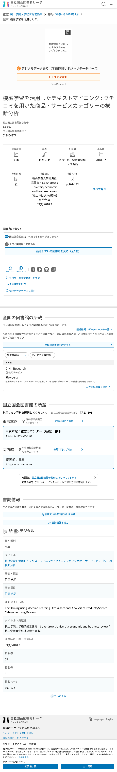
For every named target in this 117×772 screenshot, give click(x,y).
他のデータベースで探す (20, 290)
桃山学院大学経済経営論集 (26, 14)
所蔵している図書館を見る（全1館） (58, 251)
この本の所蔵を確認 (98, 387)
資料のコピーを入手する (16, 738)
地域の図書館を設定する (79, 345)
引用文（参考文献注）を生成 (23, 278)
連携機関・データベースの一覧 (94, 329)
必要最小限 (31, 766)
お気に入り (10, 269)
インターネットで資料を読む (18, 732)
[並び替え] (16, 355)
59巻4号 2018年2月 (67, 14)
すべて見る (99, 189)
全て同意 (87, 766)
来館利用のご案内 (70, 421)
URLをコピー (21, 269)
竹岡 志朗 (10, 594)
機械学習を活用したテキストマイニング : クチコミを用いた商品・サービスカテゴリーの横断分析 (58, 563)
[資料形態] (42, 355)
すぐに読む (58, 77)
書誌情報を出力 (16, 284)
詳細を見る (24, 757)
